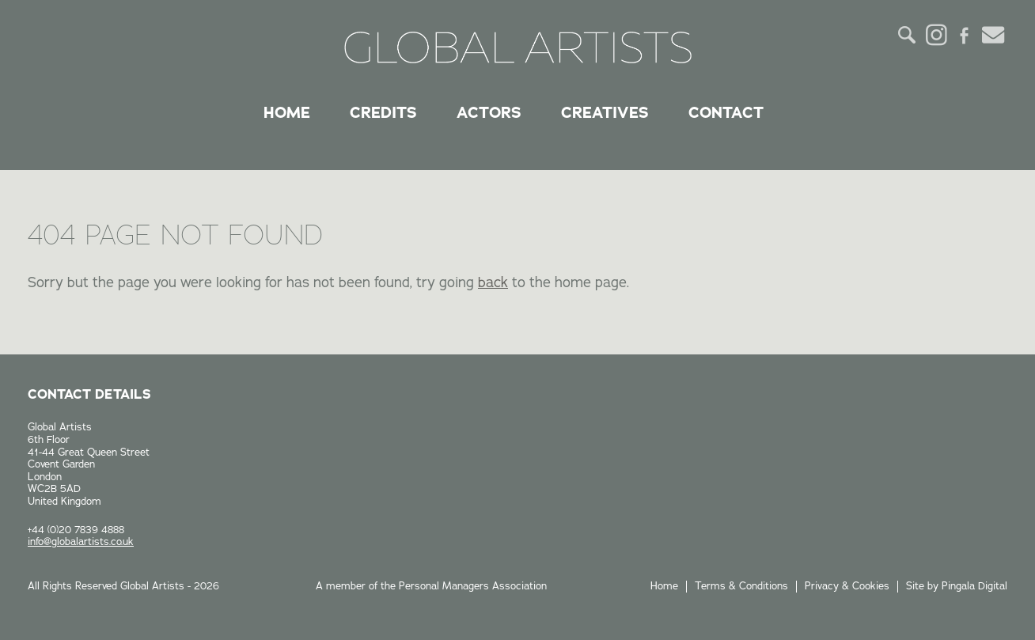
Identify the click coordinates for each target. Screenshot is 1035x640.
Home (286, 112)
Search (907, 35)
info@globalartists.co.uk (81, 542)
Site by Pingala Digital (956, 586)
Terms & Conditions (741, 586)
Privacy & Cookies (847, 586)
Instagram (936, 35)
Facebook (964, 35)
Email (993, 35)
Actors (489, 112)
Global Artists (518, 47)
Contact (726, 112)
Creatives (605, 112)
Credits (383, 112)
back (493, 282)
